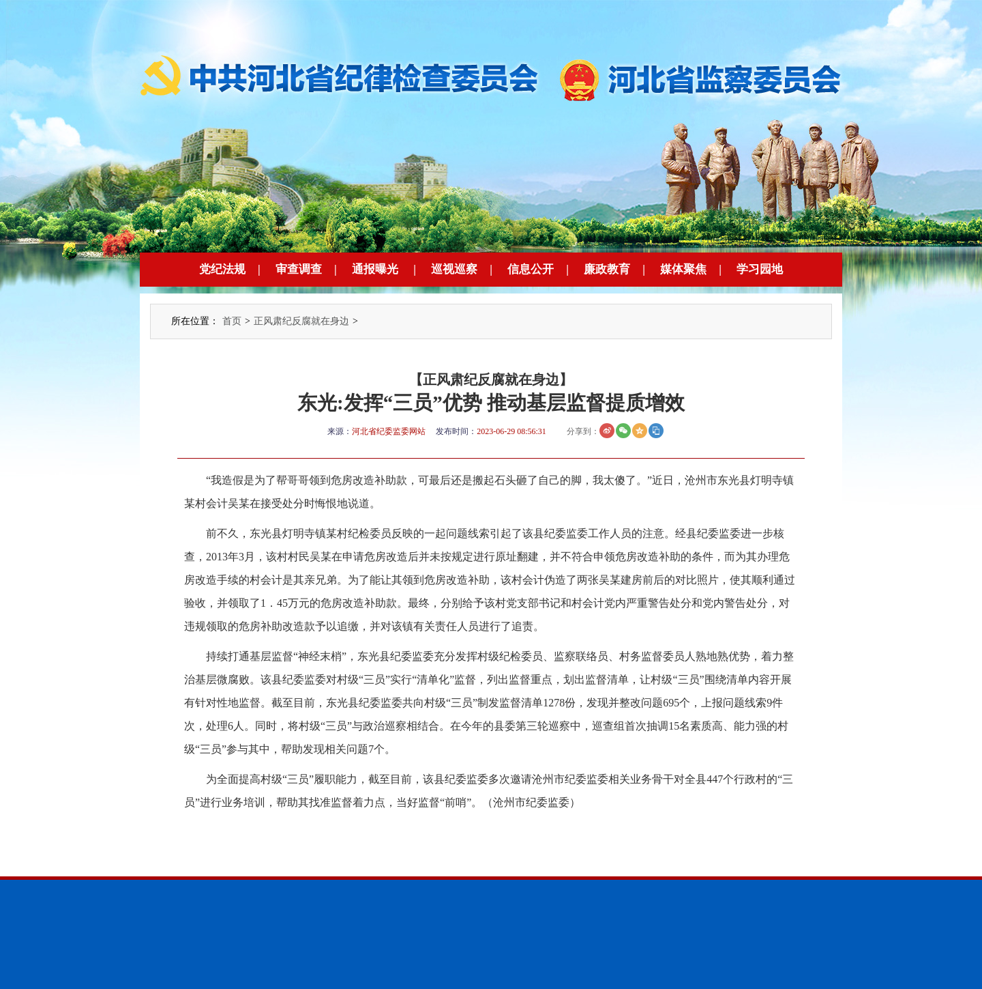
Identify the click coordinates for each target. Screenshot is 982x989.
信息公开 (530, 269)
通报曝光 (375, 269)
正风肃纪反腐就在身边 (301, 321)
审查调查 (299, 269)
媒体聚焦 (683, 269)
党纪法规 (222, 269)
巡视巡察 (454, 269)
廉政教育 (607, 269)
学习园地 (759, 269)
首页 (231, 321)
